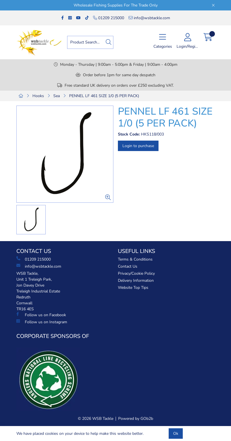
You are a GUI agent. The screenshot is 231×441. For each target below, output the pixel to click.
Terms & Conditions (135, 259)
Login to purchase (138, 146)
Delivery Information (136, 280)
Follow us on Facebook (41, 315)
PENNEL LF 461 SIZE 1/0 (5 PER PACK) (104, 96)
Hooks (38, 96)
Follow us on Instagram (41, 322)
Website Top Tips (133, 287)
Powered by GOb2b (135, 418)
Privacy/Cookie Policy (136, 273)
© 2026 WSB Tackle (95, 418)
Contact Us (127, 266)
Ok (175, 433)
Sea (56, 96)
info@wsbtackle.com (149, 18)
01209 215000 (108, 18)
